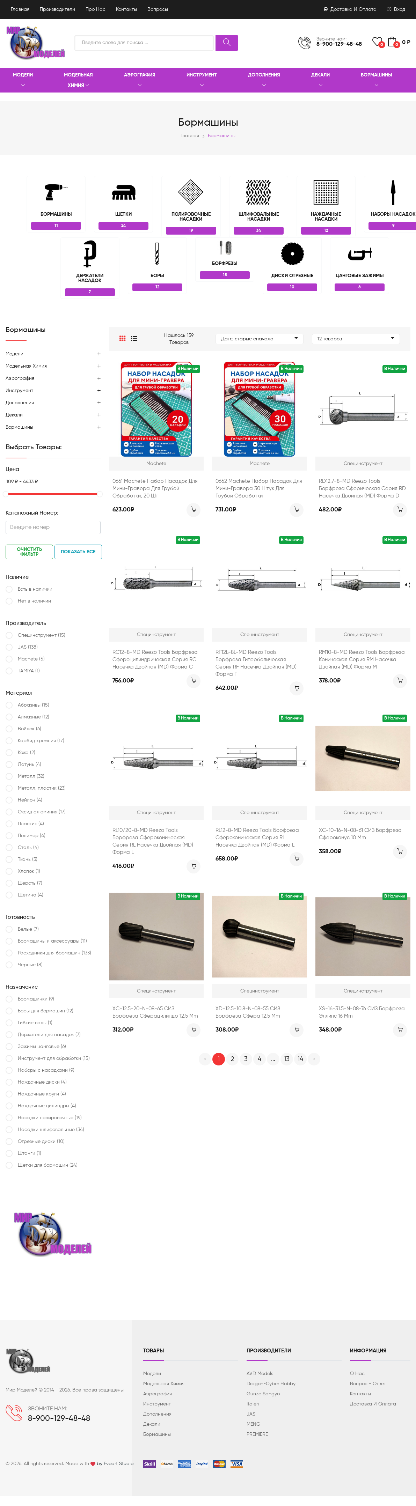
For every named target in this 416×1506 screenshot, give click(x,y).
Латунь (29, 764)
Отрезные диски (41, 1141)
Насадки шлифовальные (51, 1129)
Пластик (31, 823)
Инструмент (202, 81)
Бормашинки (36, 999)
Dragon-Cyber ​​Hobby (271, 1383)
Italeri (253, 1404)
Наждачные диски (42, 1082)
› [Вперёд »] (314, 1059)
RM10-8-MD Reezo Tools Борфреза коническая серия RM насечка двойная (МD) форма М (362, 660)
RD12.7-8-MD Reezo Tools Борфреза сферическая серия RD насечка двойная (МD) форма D (362, 489)
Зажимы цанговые (42, 1046)
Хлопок (29, 871)
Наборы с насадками (46, 1070)
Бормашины (376, 81)
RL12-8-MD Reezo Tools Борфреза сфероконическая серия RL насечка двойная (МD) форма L (257, 838)
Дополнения (264, 81)
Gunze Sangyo (263, 1393)
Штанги (29, 1153)
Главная (20, 9)
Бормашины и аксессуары (52, 941)
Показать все (78, 551)
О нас (357, 1373)
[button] (122, 339)
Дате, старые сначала (259, 339)
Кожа (26, 752)
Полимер (31, 835)
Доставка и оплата (350, 9)
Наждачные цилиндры (47, 1105)
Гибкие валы (35, 1022)
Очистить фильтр (29, 552)
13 (287, 1059)
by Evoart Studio (115, 1463)
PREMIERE (257, 1434)
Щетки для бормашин (48, 1165)
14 (300, 1059)
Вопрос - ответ (368, 1383)
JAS (28, 647)
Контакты (126, 9)
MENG (253, 1424)
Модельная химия (78, 81)
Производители (57, 9)
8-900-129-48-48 (339, 44)
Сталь (28, 847)
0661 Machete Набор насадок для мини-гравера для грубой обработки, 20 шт (155, 489)
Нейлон (30, 800)
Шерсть (30, 883)
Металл (31, 776)
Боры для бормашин (45, 1010)
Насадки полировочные (50, 1117)
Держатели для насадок (49, 1034)
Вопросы (157, 9)
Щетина (30, 895)
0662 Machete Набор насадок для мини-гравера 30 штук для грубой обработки (259, 489)
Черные (30, 964)
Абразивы (33, 705)
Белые (28, 929)
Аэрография (139, 81)
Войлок (29, 728)
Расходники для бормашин (54, 953)
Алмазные (33, 717)
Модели (23, 81)
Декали (320, 81)
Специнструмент (41, 635)
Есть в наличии (35, 589)
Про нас (95, 9)
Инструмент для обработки (54, 1058)
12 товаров (356, 339)
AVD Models (260, 1373)
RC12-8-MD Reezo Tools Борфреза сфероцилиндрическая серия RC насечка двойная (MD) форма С (155, 660)
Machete (31, 659)
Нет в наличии (34, 601)
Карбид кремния (41, 740)
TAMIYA (29, 670)
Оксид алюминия (42, 812)
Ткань (27, 859)
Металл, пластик (42, 788)
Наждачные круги (42, 1094)
